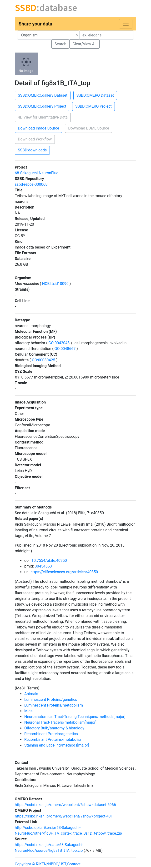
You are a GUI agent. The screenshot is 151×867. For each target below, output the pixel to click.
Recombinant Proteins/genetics (51, 734)
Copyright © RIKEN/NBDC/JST (40, 864)
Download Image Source (38, 128)
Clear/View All (84, 44)
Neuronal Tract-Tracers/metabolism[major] (60, 722)
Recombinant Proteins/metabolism (54, 739)
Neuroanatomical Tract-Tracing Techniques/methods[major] (74, 716)
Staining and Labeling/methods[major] (56, 745)
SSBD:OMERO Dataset (95, 95)
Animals (31, 694)
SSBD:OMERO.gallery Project (42, 106)
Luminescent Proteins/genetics (50, 699)
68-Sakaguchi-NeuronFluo (36, 173)
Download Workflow (35, 139)
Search (60, 44)
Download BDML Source (88, 128)
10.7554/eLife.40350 (49, 560)
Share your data (35, 24)
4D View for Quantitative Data (43, 117)
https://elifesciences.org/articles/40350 (64, 572)
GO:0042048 (58, 343)
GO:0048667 (65, 348)
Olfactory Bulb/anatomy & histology (54, 728)
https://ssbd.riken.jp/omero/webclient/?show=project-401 (64, 816)
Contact (74, 864)
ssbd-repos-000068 (31, 184)
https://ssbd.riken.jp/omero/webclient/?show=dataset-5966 (65, 804)
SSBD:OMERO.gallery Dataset (42, 95)
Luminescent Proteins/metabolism (53, 705)
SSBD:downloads (32, 150)
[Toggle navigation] (125, 24)
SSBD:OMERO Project (93, 106)
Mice (28, 711)
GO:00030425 (43, 360)
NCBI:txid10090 (55, 283)
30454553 (43, 566)
